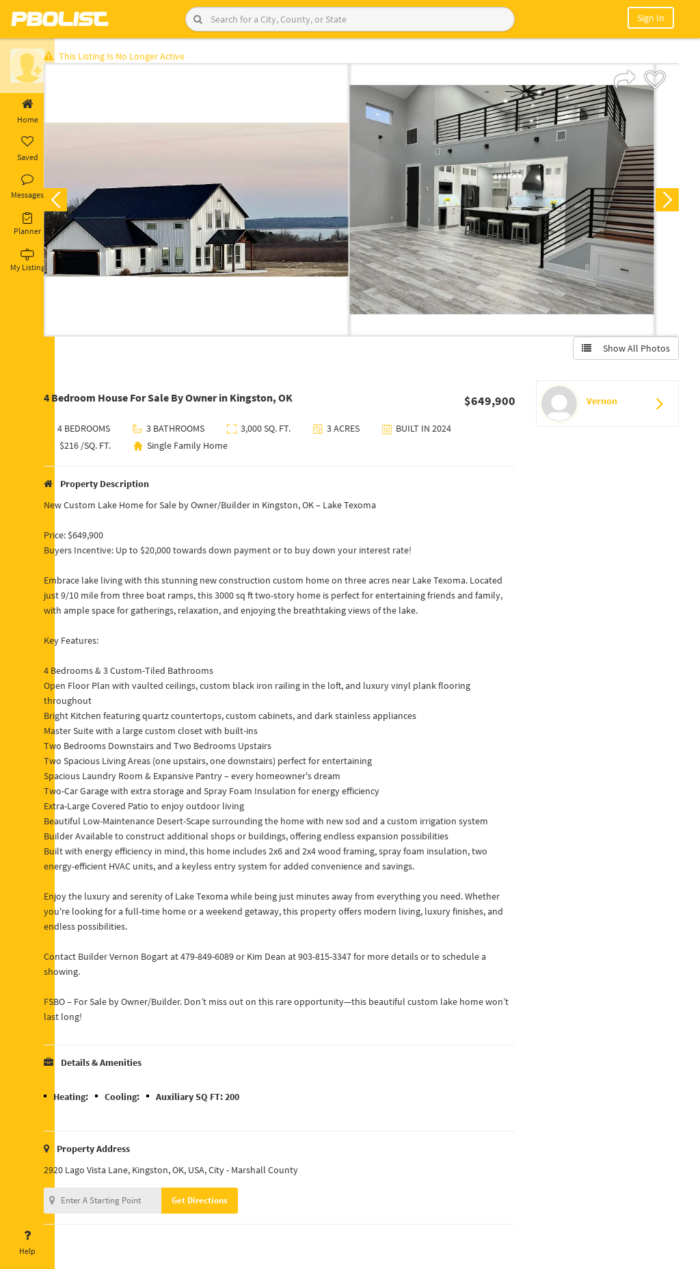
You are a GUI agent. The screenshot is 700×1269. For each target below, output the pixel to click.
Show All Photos (623, 351)
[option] (218, 202)
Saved (27, 149)
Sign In (650, 18)
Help (27, 1243)
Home (27, 112)
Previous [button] (76, 202)
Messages (27, 187)
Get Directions (221, 1203)
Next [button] (664, 202)
